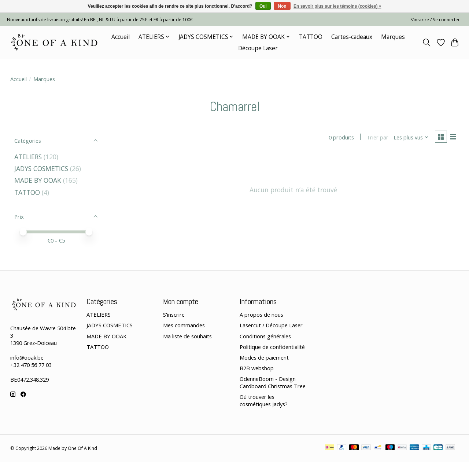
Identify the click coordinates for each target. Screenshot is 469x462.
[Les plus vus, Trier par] (410, 137)
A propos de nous (261, 314)
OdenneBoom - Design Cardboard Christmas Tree (273, 382)
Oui (263, 6)
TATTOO (310, 37)
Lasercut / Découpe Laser (271, 325)
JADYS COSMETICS (41, 168)
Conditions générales (265, 336)
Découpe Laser (258, 48)
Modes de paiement (264, 357)
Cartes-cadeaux (351, 37)
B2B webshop (257, 368)
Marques (393, 37)
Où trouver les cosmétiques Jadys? (264, 400)
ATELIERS (28, 156)
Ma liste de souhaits (187, 336)
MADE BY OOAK (37, 180)
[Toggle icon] (426, 42)
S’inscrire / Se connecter (435, 20)
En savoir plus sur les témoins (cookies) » (337, 6)
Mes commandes (184, 325)
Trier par (376, 137)
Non (282, 6)
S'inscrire (174, 314)
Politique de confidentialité (272, 346)
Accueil (120, 37)
